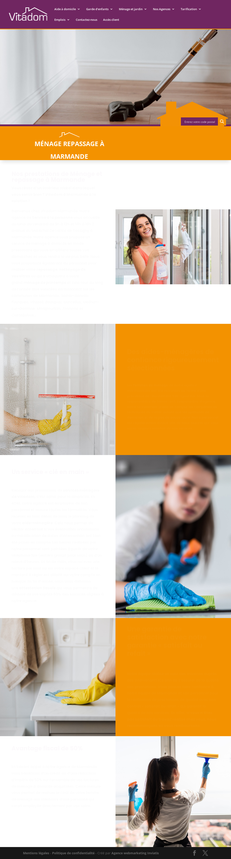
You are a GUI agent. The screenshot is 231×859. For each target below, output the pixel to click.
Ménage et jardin (131, 9)
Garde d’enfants (97, 9)
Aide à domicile (65, 9)
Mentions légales (36, 853)
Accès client (111, 20)
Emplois (59, 20)
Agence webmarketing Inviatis (135, 853)
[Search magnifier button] (222, 121)
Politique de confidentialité (73, 853)
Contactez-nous (86, 20)
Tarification (189, 9)
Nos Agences (161, 9)
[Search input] (199, 121)
